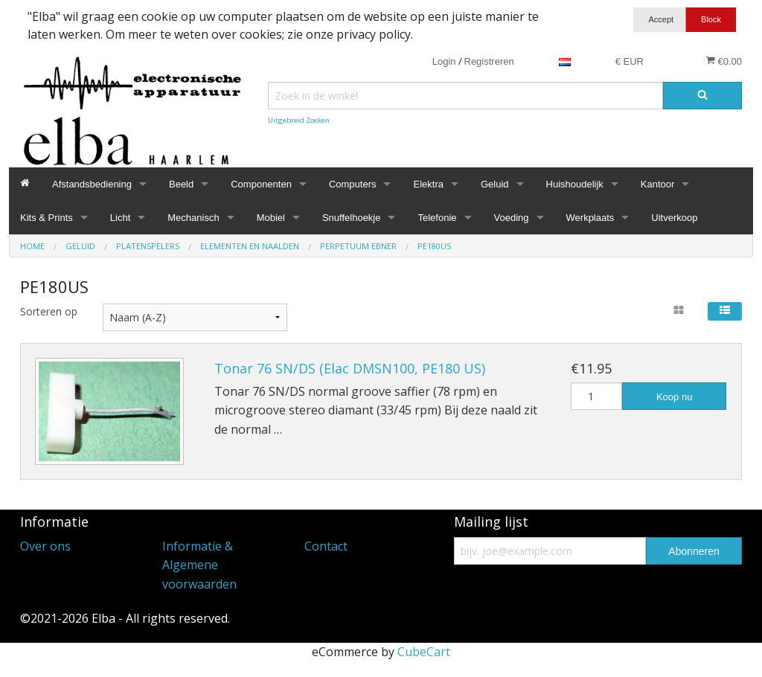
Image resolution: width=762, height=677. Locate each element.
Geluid (495, 184)
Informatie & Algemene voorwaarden (199, 565)
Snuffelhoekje (351, 217)
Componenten (261, 184)
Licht (120, 217)
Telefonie (436, 217)
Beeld (181, 184)
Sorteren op (48, 311)
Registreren (489, 61)
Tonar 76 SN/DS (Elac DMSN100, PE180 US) (349, 368)
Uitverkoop (674, 217)
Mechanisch (193, 217)
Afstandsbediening (92, 184)
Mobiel (271, 217)
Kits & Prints (46, 217)
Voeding (511, 217)
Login (444, 61)
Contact (326, 546)
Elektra (428, 184)
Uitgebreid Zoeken (299, 120)
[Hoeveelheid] (597, 396)
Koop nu (674, 396)
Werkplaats (590, 217)
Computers (353, 184)
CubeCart (423, 652)
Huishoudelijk (574, 184)
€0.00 (723, 61)
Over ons (45, 546)
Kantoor (658, 184)
